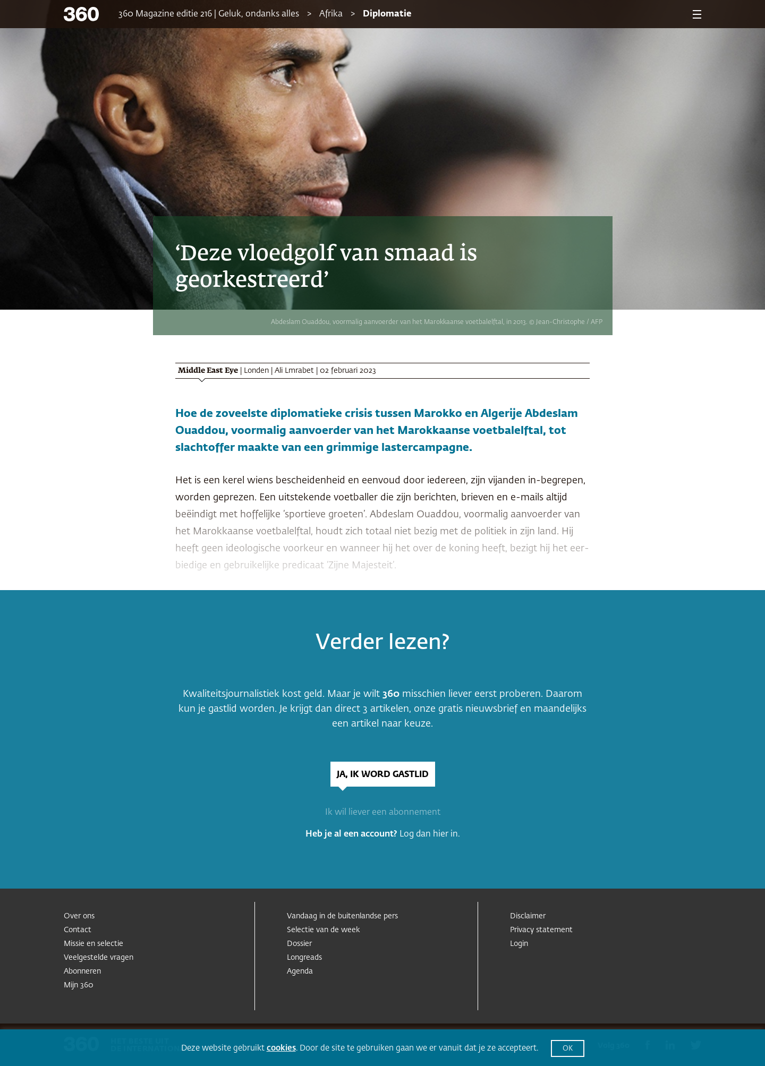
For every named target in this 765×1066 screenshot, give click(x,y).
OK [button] (568, 1048)
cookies (281, 1048)
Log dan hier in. (430, 834)
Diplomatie (387, 14)
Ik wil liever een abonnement (382, 812)
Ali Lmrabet (294, 370)
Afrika (331, 14)
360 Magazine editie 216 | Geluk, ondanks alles (208, 14)
